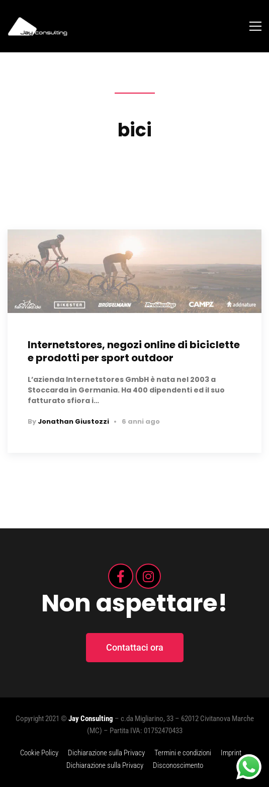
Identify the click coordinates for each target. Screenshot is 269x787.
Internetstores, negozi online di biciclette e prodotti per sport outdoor (134, 351)
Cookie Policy (39, 752)
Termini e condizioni (182, 752)
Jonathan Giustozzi (73, 421)
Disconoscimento (178, 765)
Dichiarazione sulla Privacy (106, 752)
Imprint (231, 752)
